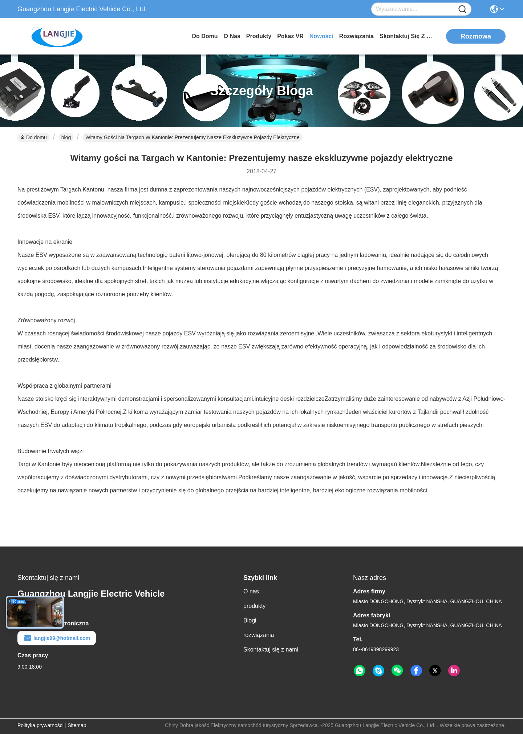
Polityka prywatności (40, 725)
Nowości (321, 36)
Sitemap (77, 725)
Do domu (205, 36)
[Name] (462, 9)
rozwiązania (356, 36)
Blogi (249, 620)
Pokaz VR (290, 36)
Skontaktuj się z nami (407, 36)
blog (66, 137)
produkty (258, 36)
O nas (232, 36)
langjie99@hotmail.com (56, 638)
